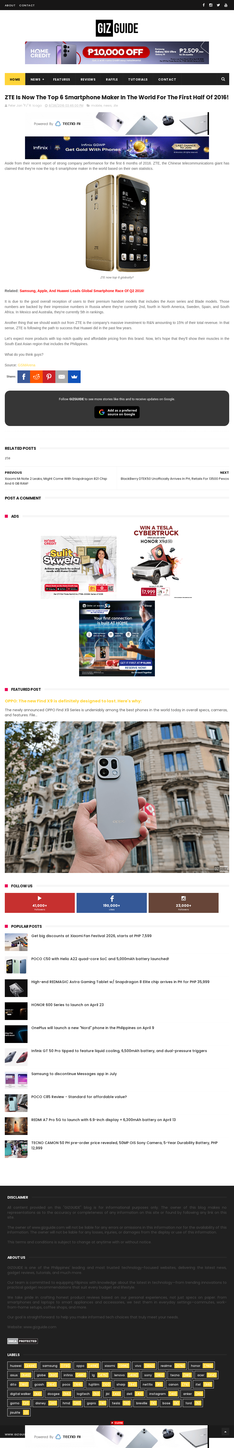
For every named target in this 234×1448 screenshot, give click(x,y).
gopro (91, 1413)
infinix (68, 1385)
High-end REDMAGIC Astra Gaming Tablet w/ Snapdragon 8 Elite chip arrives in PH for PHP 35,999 (120, 991)
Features (61, 80)
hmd (66, 1413)
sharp (120, 1394)
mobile (96, 115)
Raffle (112, 80)
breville (141, 1413)
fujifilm (93, 1394)
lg (93, 1385)
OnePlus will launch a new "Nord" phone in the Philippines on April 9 (92, 1037)
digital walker (20, 1404)
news (108, 115)
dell (129, 1404)
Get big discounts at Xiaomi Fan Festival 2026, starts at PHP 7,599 (91, 945)
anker (187, 1404)
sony (148, 1385)
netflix (148, 1394)
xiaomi (110, 1376)
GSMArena (26, 375)
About (10, 5)
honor (195, 1376)
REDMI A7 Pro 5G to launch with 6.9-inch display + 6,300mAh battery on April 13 (103, 1129)
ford (188, 1413)
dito (13, 1394)
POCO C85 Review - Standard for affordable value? (79, 1106)
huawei (15, 1376)
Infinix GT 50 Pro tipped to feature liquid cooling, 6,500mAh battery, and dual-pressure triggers (119, 1060)
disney (40, 1413)
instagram (157, 1404)
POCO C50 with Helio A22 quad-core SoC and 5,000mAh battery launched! (100, 968)
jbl (107, 1404)
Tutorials (138, 80)
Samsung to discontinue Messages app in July (74, 1083)
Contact (27, 5)
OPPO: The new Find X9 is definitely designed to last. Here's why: (73, 711)
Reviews (88, 80)
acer (200, 1385)
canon (173, 1394)
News (36, 80)
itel (198, 1394)
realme (166, 1376)
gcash (39, 1394)
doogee (54, 1404)
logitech (83, 1404)
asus (14, 1385)
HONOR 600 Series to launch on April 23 (67, 1014)
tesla (116, 1413)
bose (166, 1413)
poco (66, 1394)
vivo (138, 1376)
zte (115, 115)
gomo (14, 1413)
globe (41, 1385)
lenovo (119, 1385)
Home (15, 80)
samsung (49, 1376)
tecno (175, 1385)
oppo (80, 1376)
